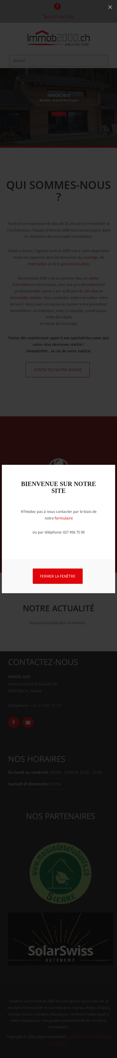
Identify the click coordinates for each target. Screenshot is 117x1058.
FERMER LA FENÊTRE (58, 576)
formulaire (64, 518)
